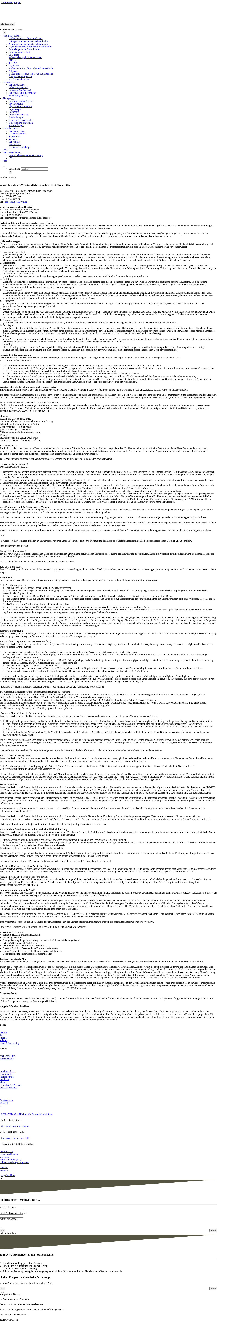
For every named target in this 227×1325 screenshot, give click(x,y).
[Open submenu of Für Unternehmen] (21, 153)
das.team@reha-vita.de (16, 201)
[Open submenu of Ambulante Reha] (20, 36)
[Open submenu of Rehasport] (14, 82)
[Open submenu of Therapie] (12, 99)
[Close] (2, 1293)
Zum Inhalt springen (11, 2)
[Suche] (4, 32)
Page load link (8, 1175)
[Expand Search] (4, 166)
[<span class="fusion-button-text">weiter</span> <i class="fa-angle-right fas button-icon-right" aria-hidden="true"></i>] (213, 1231)
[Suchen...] (28, 29)
